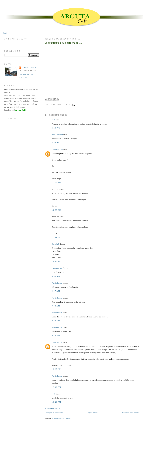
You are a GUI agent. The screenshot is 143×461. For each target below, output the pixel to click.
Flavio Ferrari (57, 268)
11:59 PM (56, 182)
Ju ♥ (53, 120)
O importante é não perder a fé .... (63, 42)
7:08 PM (56, 143)
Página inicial (92, 413)
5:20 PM (56, 128)
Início (5, 33)
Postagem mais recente (54, 413)
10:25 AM (56, 369)
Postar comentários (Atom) (62, 418)
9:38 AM (56, 306)
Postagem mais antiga (130, 413)
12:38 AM (56, 261)
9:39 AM (56, 335)
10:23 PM (56, 402)
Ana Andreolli (57, 134)
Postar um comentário (53, 408)
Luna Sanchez (57, 149)
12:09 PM (56, 387)
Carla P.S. (55, 244)
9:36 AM (56, 276)
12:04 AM (56, 210)
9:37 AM (56, 291)
